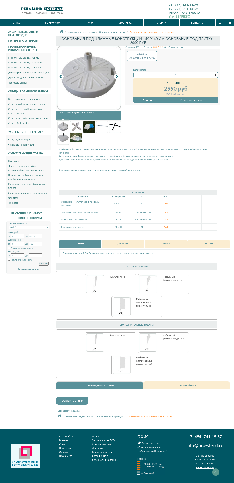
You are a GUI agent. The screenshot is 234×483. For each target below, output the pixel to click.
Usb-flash (13, 197)
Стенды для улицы (19, 139)
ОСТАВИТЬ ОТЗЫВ (72, 400)
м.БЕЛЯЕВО (179, 16)
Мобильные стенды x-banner (25, 62)
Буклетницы (15, 161)
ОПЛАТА (161, 23)
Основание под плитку (72, 227)
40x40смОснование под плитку (142, 55)
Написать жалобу (205, 459)
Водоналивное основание (74, 219)
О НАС (18, 23)
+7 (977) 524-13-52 (183, 9)
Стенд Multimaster (18, 123)
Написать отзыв (205, 467)
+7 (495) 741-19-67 (183, 5)
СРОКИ (80, 243)
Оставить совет (205, 463)
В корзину (148, 100)
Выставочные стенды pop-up (24, 99)
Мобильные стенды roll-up (23, 57)
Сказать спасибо (205, 455)
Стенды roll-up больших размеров (28, 118)
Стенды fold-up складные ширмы (27, 104)
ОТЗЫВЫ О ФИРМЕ (186, 385)
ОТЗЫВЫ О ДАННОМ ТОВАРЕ (99, 385)
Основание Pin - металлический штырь (80, 212)
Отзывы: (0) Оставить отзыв (164, 47)
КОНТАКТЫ (197, 23)
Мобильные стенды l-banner (24, 67)
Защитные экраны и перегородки (27, 193)
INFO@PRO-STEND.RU (184, 13)
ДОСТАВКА (125, 23)
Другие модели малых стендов (26, 77)
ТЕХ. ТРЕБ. (208, 243)
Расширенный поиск (28, 269)
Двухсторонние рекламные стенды (28, 72)
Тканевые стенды (18, 82)
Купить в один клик (191, 100)
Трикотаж (13, 202)
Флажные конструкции (21, 144)
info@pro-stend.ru (204, 445)
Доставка (97, 448)
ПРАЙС (90, 23)
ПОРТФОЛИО (54, 23)
